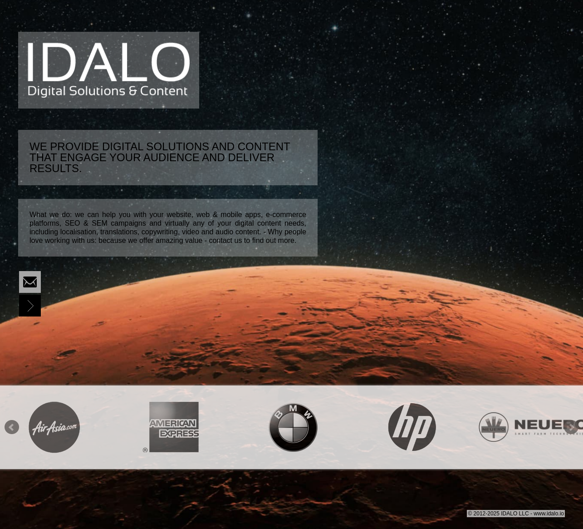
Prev (12, 427)
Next (571, 427)
